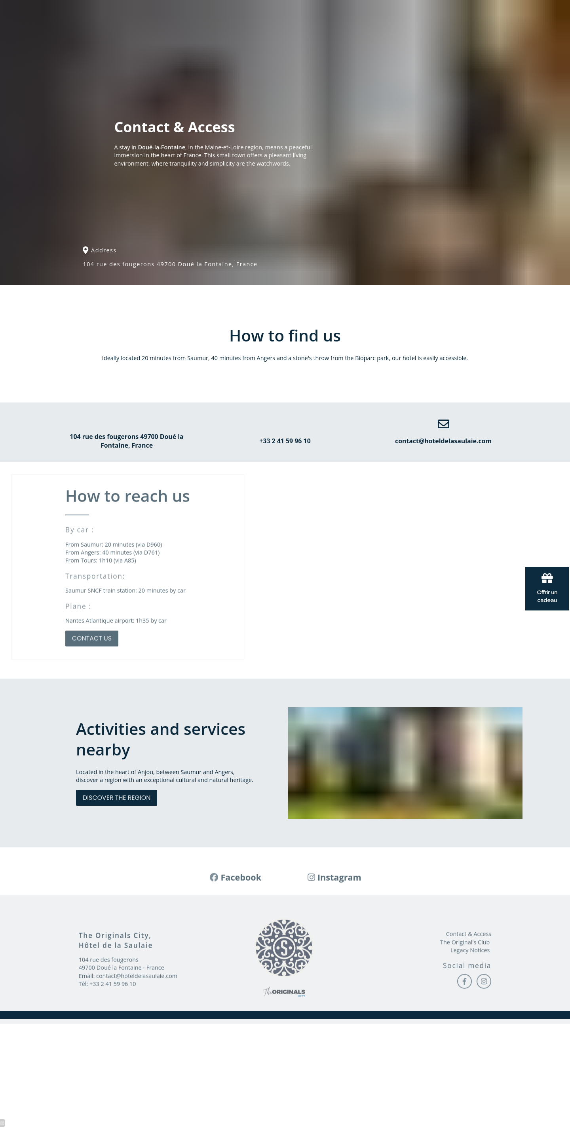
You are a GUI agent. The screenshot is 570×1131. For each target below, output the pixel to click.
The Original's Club (465, 978)
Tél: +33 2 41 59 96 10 (108, 1020)
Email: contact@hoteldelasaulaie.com (128, 1011)
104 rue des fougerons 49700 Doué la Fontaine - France (122, 999)
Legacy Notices (470, 986)
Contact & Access (468, 970)
